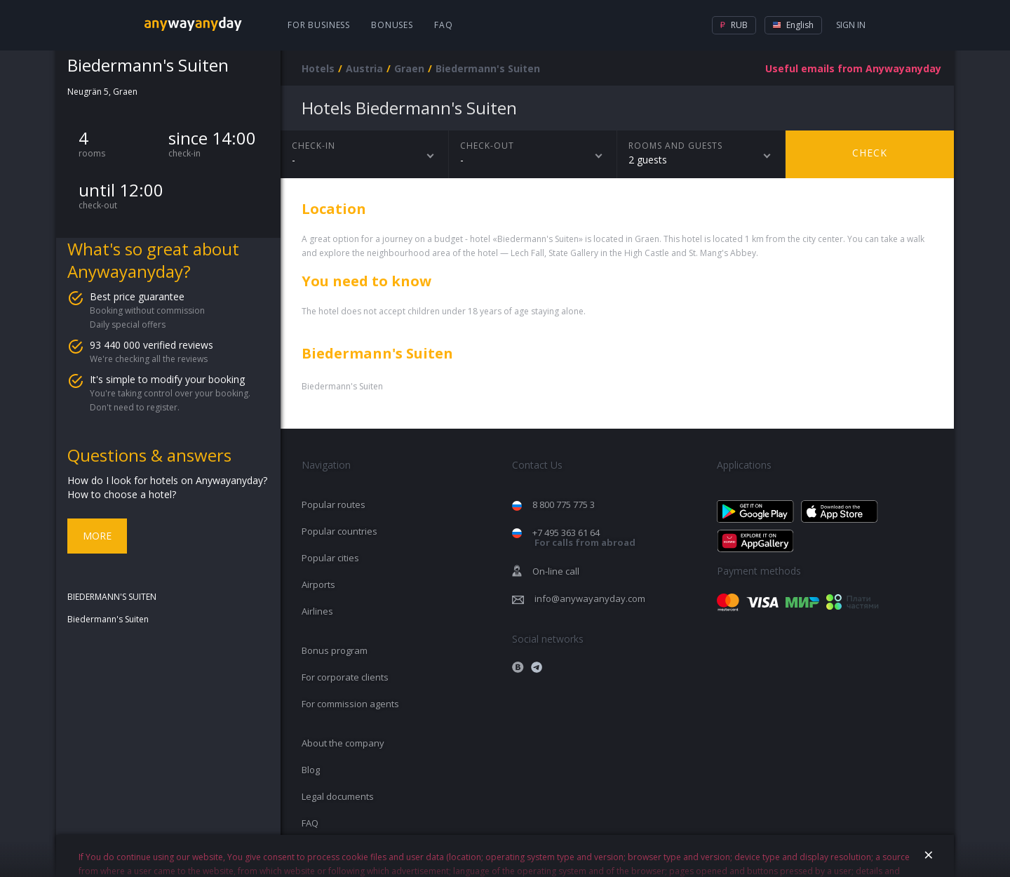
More (97, 535)
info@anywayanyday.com (589, 598)
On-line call (555, 571)
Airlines (317, 611)
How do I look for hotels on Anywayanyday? (167, 480)
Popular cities (330, 557)
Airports (318, 584)
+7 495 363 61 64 (583, 537)
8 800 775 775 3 (563, 504)
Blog (311, 769)
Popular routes (333, 504)
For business (319, 25)
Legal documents (338, 796)
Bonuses (392, 25)
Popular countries (339, 531)
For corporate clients (345, 677)
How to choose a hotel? (121, 494)
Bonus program (335, 650)
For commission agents (350, 703)
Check (869, 152)
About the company (343, 743)
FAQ (443, 25)
